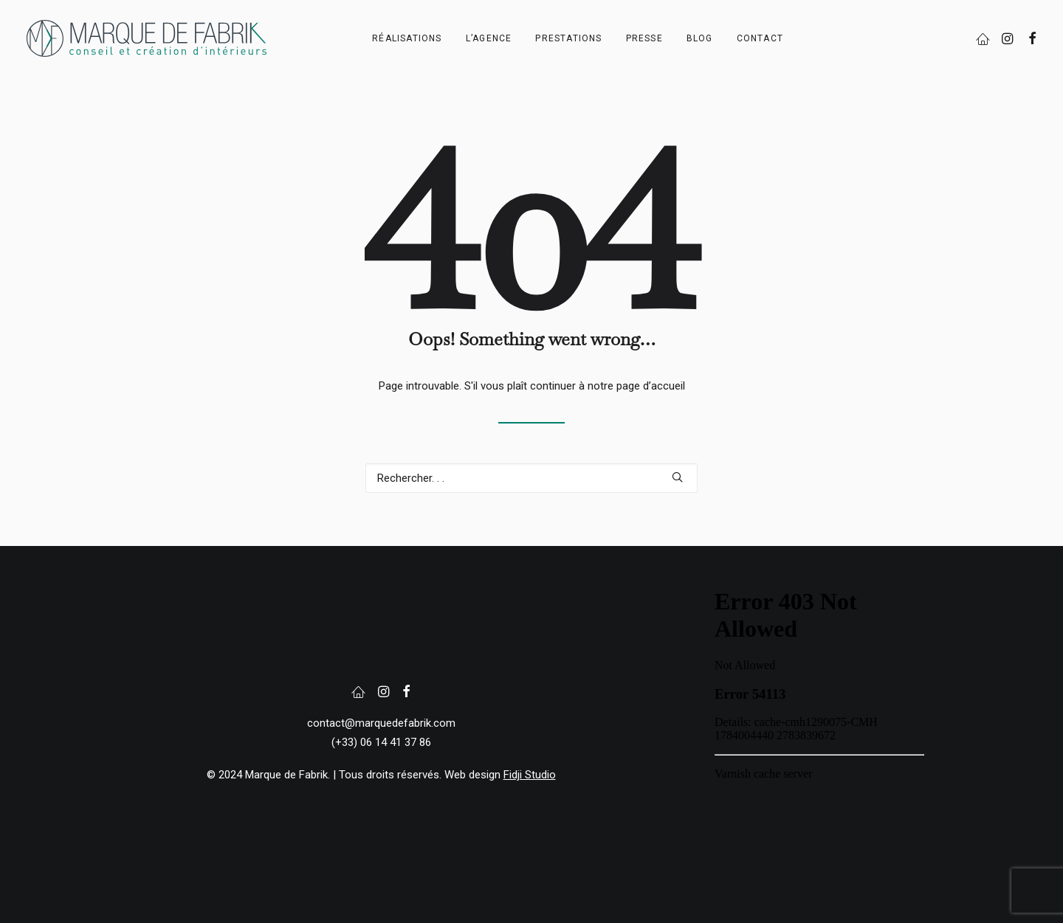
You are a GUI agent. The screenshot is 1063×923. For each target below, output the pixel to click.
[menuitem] (407, 38)
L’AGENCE (489, 38)
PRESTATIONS (568, 38)
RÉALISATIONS (406, 38)
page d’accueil (650, 386)
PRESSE (644, 38)
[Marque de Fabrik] (146, 38)
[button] (985, 38)
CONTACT (760, 38)
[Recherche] (531, 478)
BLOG (700, 38)
